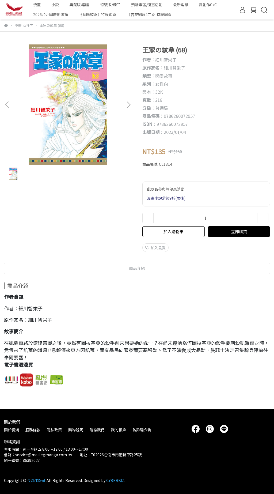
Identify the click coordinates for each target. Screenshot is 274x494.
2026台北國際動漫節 (50, 14)
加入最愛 (155, 247)
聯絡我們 (97, 429)
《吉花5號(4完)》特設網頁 (149, 14)
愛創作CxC (208, 4)
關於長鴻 (11, 429)
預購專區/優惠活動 (146, 4)
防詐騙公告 (141, 429)
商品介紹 (137, 268)
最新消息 (180, 4)
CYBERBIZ (115, 480)
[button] (128, 104)
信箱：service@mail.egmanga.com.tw (38, 454)
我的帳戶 (118, 429)
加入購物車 (173, 231)
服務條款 (32, 429)
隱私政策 (54, 429)
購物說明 (75, 429)
